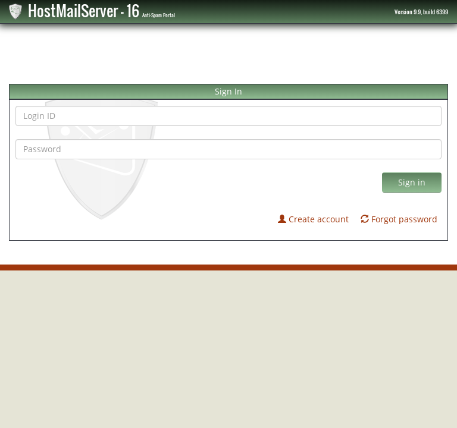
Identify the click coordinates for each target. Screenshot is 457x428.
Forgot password (399, 219)
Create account (313, 219)
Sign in (411, 182)
